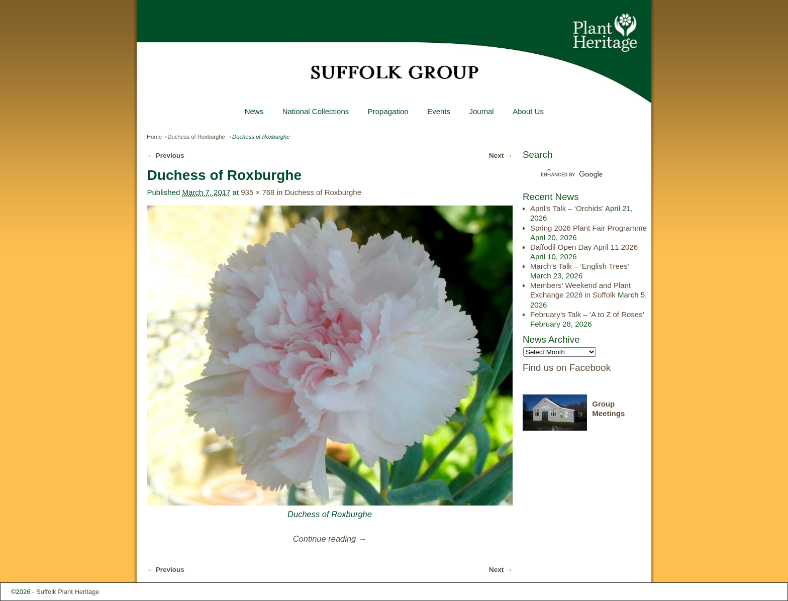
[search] (578, 174)
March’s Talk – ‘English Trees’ (579, 266)
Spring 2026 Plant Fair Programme (588, 228)
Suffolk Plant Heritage (68, 591)
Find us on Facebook (567, 367)
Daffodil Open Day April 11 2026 (584, 247)
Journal (481, 111)
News (253, 111)
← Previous (165, 155)
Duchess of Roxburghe (196, 137)
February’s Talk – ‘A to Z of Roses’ (587, 314)
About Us (528, 111)
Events (438, 111)
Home (154, 137)
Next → (501, 155)
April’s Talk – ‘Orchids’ (567, 208)
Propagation (387, 111)
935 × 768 (257, 192)
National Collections (315, 111)
